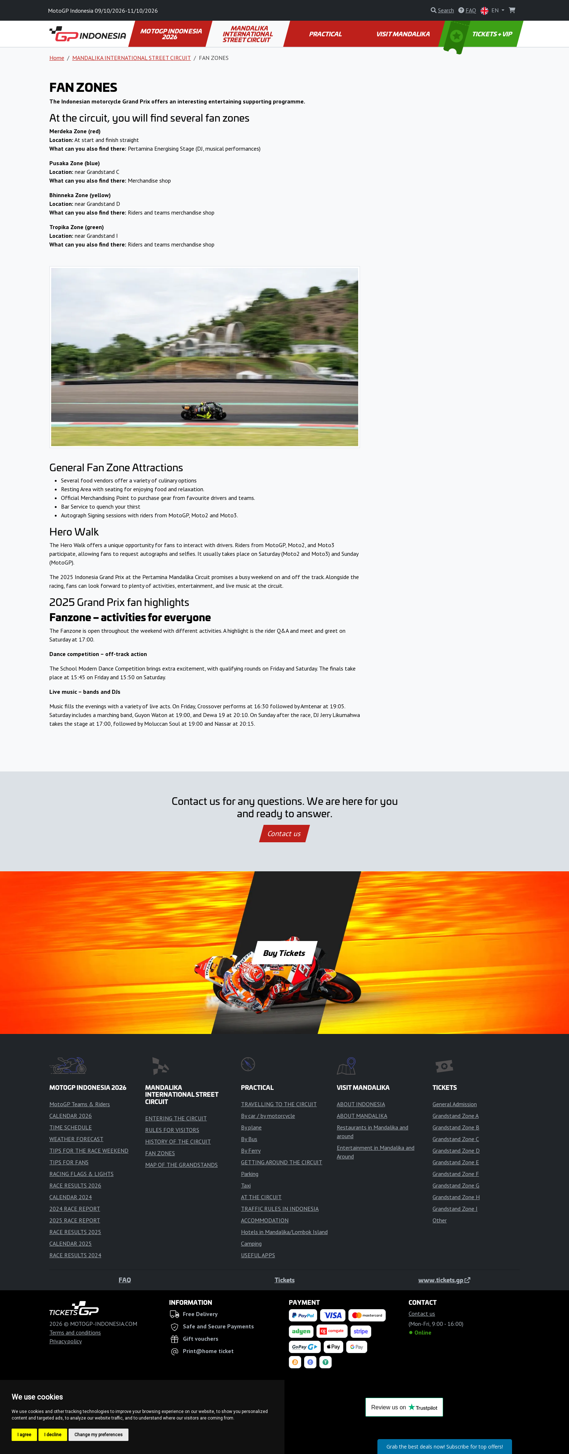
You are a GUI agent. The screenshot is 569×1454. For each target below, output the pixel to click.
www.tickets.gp (444, 1279)
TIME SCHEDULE (70, 1127)
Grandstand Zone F (456, 1173)
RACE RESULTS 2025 (75, 1231)
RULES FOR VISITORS (172, 1129)
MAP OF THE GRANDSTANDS (181, 1164)
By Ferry (251, 1150)
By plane (251, 1127)
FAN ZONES (160, 1153)
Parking (249, 1173)
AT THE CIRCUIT (261, 1197)
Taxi (246, 1185)
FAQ (125, 1279)
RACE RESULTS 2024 (75, 1255)
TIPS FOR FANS (69, 1162)
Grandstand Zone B (456, 1127)
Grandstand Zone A (456, 1115)
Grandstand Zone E (456, 1162)
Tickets (285, 1279)
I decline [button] (52, 1434)
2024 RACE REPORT (74, 1208)
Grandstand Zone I (455, 1208)
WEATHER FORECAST (76, 1139)
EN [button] (490, 11)
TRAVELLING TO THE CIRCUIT (279, 1104)
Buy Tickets (284, 952)
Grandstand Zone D (456, 1150)
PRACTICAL (325, 33)
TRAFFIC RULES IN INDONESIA (280, 1208)
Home (56, 57)
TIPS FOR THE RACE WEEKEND (88, 1150)
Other (440, 1220)
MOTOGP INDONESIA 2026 (172, 34)
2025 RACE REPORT (74, 1220)
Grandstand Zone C (456, 1139)
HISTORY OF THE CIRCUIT (178, 1141)
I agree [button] (24, 1434)
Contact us (284, 833)
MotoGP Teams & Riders (79, 1104)
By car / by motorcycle (268, 1115)
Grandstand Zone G (456, 1185)
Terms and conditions (75, 1332)
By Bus (249, 1139)
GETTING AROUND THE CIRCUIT (281, 1162)
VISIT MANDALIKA (403, 33)
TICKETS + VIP (478, 34)
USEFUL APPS (258, 1255)
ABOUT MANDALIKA (362, 1115)
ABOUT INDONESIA (361, 1104)
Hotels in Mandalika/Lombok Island (284, 1231)
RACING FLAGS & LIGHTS (81, 1173)
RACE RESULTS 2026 (75, 1185)
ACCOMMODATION (264, 1220)
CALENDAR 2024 (70, 1197)
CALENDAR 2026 (70, 1115)
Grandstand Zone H (456, 1197)
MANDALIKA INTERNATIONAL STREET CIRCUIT (248, 34)
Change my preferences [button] (98, 1434)
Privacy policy (65, 1341)
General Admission (455, 1104)
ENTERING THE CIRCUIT (176, 1118)
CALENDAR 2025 (70, 1243)
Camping (251, 1243)
